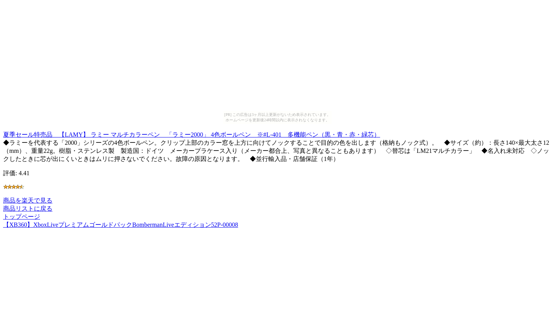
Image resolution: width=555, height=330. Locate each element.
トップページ (21, 216)
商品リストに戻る (27, 208)
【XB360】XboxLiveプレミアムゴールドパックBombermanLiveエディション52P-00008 (120, 224)
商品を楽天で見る (27, 200)
